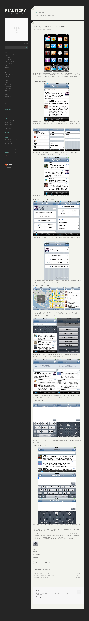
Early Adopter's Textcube (9, 120)
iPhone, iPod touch (37, 569)
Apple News (8, 84)
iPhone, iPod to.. (9, 54)
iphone (21, 103)
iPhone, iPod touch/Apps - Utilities (39, 29)
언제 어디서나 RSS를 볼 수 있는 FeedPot (42, 572)
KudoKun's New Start (9, 122)
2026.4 (16, 148)
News (8, 55)
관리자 (60, 617)
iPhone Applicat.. (9, 90)
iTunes (7, 79)
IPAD (6, 105)
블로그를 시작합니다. (9, 143)
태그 (54, 617)
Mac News (8, 86)
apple (15, 103)
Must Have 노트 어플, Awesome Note (41, 577)
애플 (25, 103)
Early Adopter (49, 618)
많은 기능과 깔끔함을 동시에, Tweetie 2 (47, 15)
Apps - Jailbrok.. (10, 63)
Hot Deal (8, 92)
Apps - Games (10, 61)
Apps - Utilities (44, 569)
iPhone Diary (8, 96)
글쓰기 (63, 617)
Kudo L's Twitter (8, 128)
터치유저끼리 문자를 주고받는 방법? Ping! (42, 573)
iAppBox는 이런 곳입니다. (10, 141)
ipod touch (7, 103)
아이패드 (11, 103)
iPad (7, 67)
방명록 (57, 617)
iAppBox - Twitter (8, 124)
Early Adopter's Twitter (9, 126)
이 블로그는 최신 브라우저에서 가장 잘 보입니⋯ (14, 139)
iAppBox (38, 591)
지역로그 (51, 617)
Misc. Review (8, 94)
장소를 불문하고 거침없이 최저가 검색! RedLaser (43, 575)
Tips (7, 65)
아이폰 (18, 103)
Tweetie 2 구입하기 (36, 557)
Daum (59, 618)
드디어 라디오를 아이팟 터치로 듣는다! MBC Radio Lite (44, 579)
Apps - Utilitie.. (9, 59)
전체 (7, 52)
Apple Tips (8, 88)
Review (8, 57)
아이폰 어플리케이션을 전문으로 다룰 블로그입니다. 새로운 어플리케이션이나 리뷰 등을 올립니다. (56, 593)
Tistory (66, 618)
